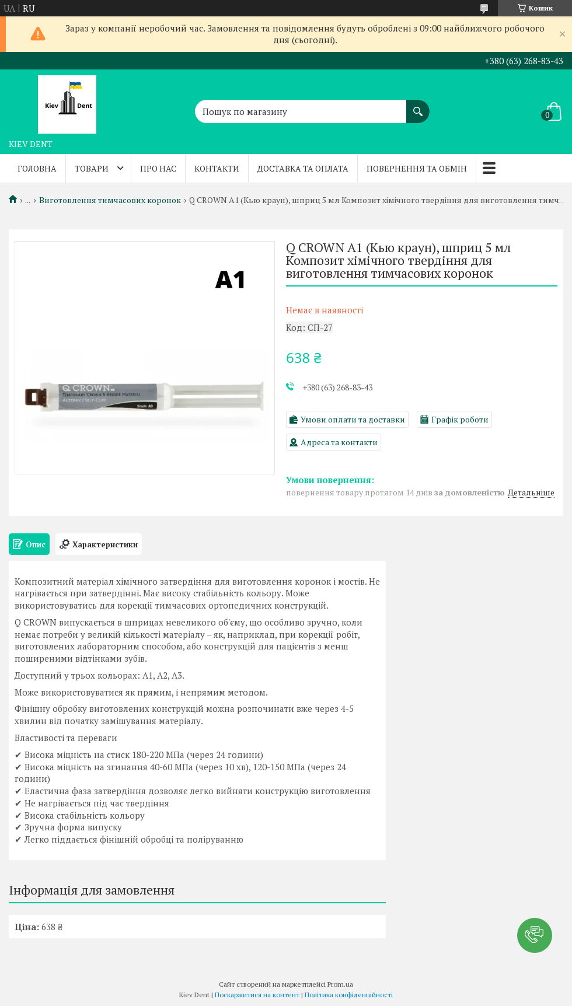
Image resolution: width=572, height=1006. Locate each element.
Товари (92, 168)
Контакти (216, 168)
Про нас (158, 168)
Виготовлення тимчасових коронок (110, 200)
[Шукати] (418, 105)
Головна (37, 168)
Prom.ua (340, 984)
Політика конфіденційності (349, 994)
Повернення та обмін (417, 168)
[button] (534, 935)
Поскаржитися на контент (257, 994)
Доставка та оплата (302, 168)
